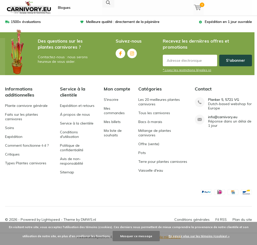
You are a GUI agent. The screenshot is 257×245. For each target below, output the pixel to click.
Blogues (64, 8)
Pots (142, 156)
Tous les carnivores (154, 116)
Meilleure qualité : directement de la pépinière (122, 25)
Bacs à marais (150, 125)
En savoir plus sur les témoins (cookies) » (199, 236)
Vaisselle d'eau (150, 174)
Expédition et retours (77, 109)
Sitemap (67, 176)
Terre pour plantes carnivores (162, 165)
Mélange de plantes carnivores (154, 136)
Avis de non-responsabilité (71, 164)
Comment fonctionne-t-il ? (27, 149)
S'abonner (235, 64)
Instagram (132, 56)
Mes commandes (114, 114)
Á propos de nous (75, 118)
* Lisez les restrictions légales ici (187, 74)
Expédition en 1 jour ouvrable (228, 25)
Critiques (12, 158)
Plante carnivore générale (26, 109)
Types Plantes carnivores (25, 167)
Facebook (120, 56)
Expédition (13, 140)
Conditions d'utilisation (69, 138)
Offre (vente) (148, 147)
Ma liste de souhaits (113, 136)
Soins (9, 131)
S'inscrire (111, 103)
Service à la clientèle (76, 127)
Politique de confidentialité (71, 151)
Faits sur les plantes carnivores (21, 120)
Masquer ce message (136, 236)
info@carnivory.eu (222, 121)
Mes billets (112, 125)
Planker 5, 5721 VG (223, 103)
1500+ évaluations (26, 25)
